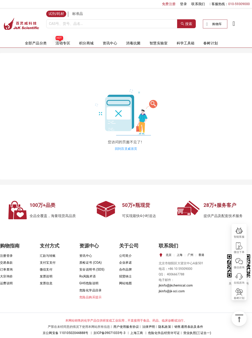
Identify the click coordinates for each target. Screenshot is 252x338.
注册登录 (6, 255)
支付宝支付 (48, 262)
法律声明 (148, 326)
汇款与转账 (48, 255)
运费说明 (6, 283)
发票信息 (46, 283)
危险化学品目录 (90, 290)
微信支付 (46, 269)
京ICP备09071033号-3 (109, 333)
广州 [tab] (190, 255)
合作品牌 (125, 269)
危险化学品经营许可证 (164, 333)
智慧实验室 (159, 43)
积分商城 (86, 43)
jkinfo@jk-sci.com (172, 291)
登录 (183, 4)
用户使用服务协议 (126, 326)
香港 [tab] (201, 255)
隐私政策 (164, 326)
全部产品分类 (36, 43)
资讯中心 (110, 43)
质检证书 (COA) (90, 262)
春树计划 (210, 43)
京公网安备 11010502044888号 (65, 333)
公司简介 (125, 255)
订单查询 (6, 269)
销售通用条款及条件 (188, 326)
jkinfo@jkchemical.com (176, 285)
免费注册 (169, 4)
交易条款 (6, 262)
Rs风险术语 (87, 276)
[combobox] (111, 23)
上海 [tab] (179, 255)
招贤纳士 (125, 276)
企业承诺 (125, 262)
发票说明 (46, 276)
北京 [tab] (169, 255)
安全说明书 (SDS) (91, 269)
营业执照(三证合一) (197, 333)
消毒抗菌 (133, 43)
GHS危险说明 (89, 283)
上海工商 (136, 333)
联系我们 (198, 4)
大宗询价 (6, 276)
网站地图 (125, 283)
